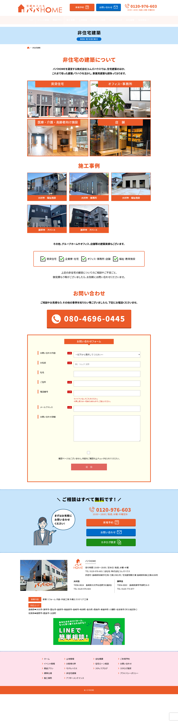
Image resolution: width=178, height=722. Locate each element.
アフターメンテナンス (75, 700)
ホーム (47, 681)
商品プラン (58, 20)
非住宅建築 (36, 45)
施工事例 (71, 20)
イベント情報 (43, 20)
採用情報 (143, 20)
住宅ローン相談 (98, 20)
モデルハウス (71, 690)
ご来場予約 (125, 681)
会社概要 (130, 20)
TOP (31, 20)
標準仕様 (48, 695)
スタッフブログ (115, 20)
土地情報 (83, 20)
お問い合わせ (105, 7)
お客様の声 (71, 686)
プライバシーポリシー (129, 695)
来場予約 (79, 7)
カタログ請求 (108, 564)
